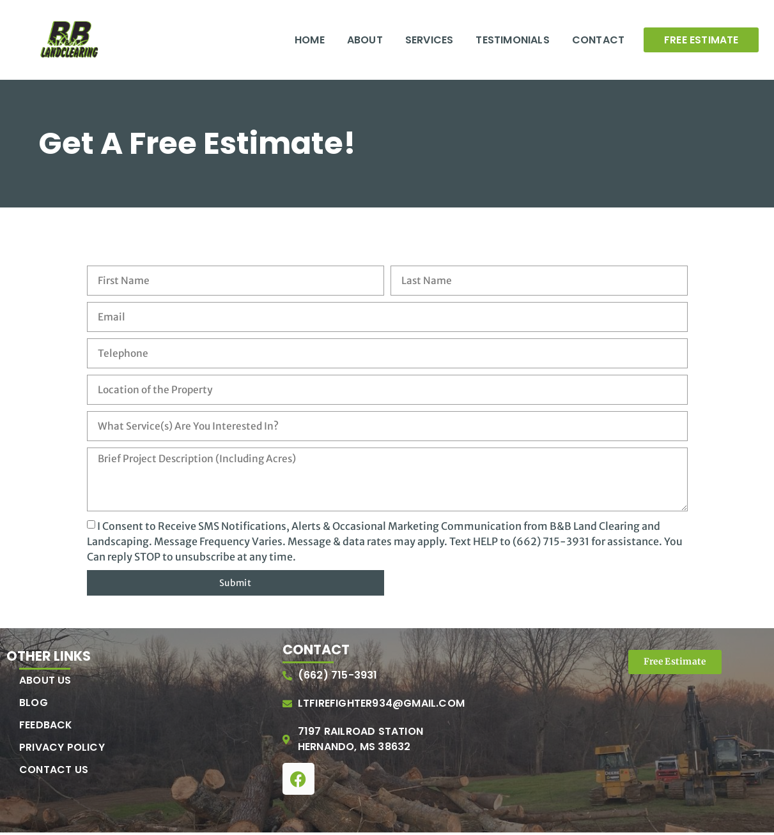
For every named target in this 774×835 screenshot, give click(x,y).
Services (429, 40)
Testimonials (512, 40)
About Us (45, 682)
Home (310, 40)
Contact (598, 40)
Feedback (46, 727)
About (365, 40)
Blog (33, 704)
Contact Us (53, 771)
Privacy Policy (62, 749)
